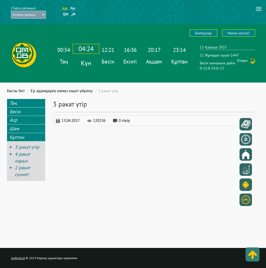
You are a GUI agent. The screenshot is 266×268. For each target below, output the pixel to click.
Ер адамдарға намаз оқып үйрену (61, 90)
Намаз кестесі (239, 33)
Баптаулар (203, 33)
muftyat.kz (18, 258)
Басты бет (16, 90)
